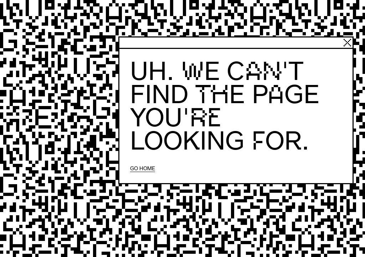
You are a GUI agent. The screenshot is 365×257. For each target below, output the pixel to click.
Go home (142, 168)
